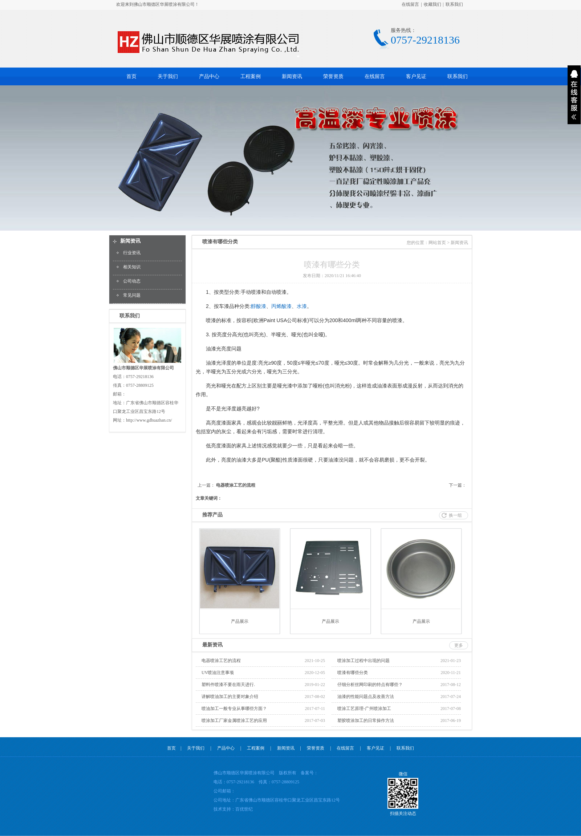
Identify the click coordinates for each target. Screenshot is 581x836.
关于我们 (168, 76)
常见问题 (132, 295)
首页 (131, 76)
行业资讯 (132, 252)
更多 (458, 645)
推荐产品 (212, 515)
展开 (574, 94)
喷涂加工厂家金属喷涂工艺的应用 (234, 720)
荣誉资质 (333, 76)
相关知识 (132, 266)
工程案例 (250, 76)
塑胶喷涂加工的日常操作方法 (365, 720)
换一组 (455, 515)
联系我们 (454, 4)
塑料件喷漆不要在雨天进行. (228, 684)
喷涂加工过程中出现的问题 (363, 660)
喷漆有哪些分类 (352, 672)
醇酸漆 (258, 306)
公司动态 (132, 281)
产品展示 (239, 621)
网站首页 (437, 242)
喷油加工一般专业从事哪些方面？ (234, 708)
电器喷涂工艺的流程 (235, 485)
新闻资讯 (292, 76)
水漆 (302, 306)
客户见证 (416, 76)
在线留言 (410, 4)
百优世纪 (244, 809)
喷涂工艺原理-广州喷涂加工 (364, 708)
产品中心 (209, 76)
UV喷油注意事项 (218, 672)
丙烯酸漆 (281, 306)
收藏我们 (432, 4)
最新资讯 (212, 645)
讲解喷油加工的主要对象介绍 (230, 696)
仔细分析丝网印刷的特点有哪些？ (370, 684)
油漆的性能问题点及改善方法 (365, 696)
